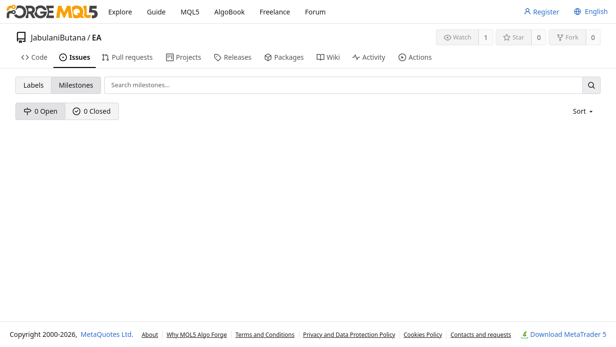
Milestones (76, 85)
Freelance (274, 11)
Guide (156, 11)
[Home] (52, 11)
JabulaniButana (58, 37)
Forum (315, 11)
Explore (120, 11)
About (149, 335)
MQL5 (189, 11)
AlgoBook (229, 11)
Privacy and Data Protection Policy (349, 335)
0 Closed (92, 111)
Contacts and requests (480, 335)
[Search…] (591, 85)
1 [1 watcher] (486, 37)
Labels (34, 85)
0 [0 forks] (593, 37)
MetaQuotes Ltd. (107, 334)
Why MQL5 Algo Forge (197, 335)
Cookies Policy (423, 335)
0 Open (41, 111)
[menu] (589, 11)
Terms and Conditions (265, 335)
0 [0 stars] (539, 37)
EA (97, 37)
